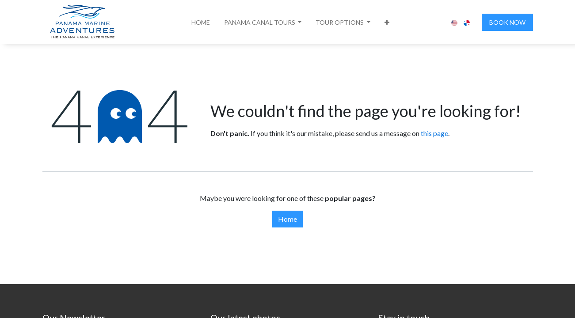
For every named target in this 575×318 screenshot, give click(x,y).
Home (287, 219)
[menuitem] (200, 22)
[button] (263, 22)
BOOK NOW (507, 22)
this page (434, 133)
